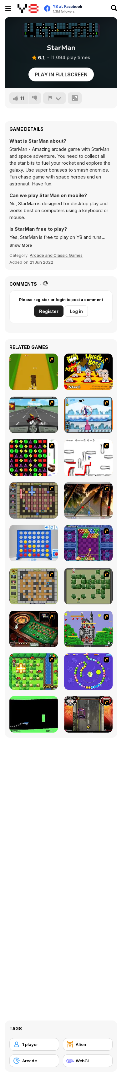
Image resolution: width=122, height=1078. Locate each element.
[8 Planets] (88, 671)
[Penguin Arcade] (88, 415)
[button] (20, 245)
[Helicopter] (33, 714)
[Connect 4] (33, 543)
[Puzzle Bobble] (88, 543)
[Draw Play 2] (88, 457)
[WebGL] (88, 1060)
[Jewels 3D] (33, 457)
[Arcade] (34, 1060)
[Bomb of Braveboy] (33, 671)
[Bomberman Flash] (88, 586)
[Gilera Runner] (88, 714)
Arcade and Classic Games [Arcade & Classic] (56, 255)
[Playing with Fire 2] (33, 500)
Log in (76, 311)
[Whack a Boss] (88, 372)
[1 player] (34, 1044)
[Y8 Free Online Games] (28, 8)
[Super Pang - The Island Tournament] (88, 500)
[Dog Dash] (33, 372)
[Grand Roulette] (33, 629)
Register (48, 311)
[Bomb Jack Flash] (88, 629)
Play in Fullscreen (61, 74)
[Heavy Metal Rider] (33, 415)
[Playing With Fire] (33, 586)
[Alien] (88, 1044)
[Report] (54, 98)
